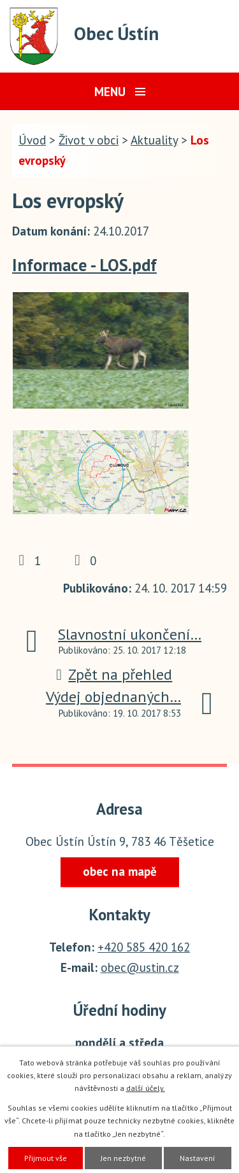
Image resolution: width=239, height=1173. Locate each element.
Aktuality (154, 140)
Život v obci (89, 140)
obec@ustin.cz (140, 967)
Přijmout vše (45, 1158)
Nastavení (197, 1158)
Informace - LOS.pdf (84, 265)
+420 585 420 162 (144, 947)
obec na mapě (120, 871)
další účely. (145, 1088)
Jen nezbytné (123, 1158)
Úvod (32, 140)
